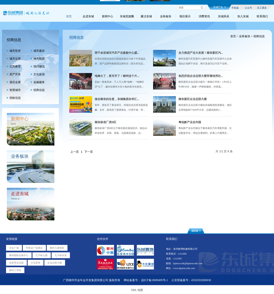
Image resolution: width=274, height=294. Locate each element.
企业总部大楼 (54, 262)
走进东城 (88, 16)
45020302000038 (201, 280)
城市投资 (13, 50)
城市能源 (37, 58)
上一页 (74, 151)
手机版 (235, 7)
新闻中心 (107, 16)
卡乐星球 (35, 262)
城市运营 (13, 58)
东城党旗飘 (127, 16)
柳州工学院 (15, 270)
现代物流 (37, 66)
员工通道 (262, 7)
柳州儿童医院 (57, 248)
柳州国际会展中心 (18, 255)
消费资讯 (204, 16)
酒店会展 (13, 82)
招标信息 (13, 97)
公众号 (248, 7)
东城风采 (223, 16)
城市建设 (37, 50)
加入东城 (243, 16)
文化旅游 (37, 74)
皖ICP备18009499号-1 (154, 280)
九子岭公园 (41, 255)
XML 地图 (137, 290)
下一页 (88, 151)
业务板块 (165, 16)
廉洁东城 (146, 16)
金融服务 (37, 82)
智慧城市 (13, 90)
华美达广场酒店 (34, 248)
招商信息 (37, 90)
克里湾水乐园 (16, 262)
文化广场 (14, 248)
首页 (69, 16)
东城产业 (219, 7)
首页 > (234, 36)
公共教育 (13, 66)
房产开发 (13, 74)
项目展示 (185, 16)
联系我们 (262, 16)
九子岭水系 (61, 255)
